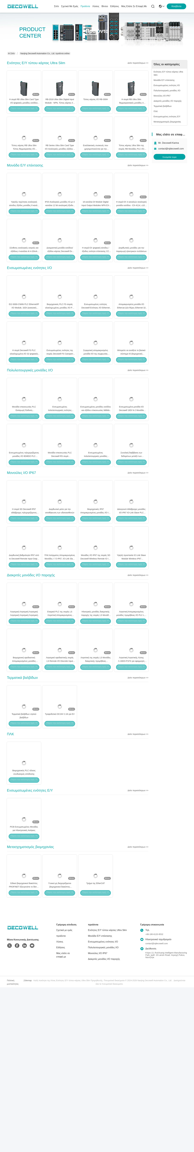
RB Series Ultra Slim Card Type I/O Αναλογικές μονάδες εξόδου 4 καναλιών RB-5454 (60, 169)
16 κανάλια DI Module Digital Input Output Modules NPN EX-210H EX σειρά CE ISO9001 (96, 235)
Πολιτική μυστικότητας (13, 1147)
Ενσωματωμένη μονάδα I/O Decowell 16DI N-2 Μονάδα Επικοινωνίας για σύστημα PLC (131, 481)
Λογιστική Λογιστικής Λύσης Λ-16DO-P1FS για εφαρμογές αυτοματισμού (131, 784)
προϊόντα (85, 6)
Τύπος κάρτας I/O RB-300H (95, 109)
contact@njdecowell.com (171, 148)
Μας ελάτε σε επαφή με (134, 6)
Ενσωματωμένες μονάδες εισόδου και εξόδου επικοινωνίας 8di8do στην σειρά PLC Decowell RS (95, 481)
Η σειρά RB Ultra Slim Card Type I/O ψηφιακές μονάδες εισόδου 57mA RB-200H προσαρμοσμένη (24, 112)
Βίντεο (104, 6)
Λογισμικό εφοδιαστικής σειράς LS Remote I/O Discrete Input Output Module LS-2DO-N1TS (59, 784)
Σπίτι (56, 6)
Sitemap (28, 1145)
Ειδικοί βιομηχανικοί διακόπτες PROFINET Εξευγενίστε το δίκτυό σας (24, 1051)
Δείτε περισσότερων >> (138, 63)
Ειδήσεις (114, 6)
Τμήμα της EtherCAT (95, 1047)
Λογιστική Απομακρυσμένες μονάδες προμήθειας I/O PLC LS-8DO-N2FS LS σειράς (131, 727)
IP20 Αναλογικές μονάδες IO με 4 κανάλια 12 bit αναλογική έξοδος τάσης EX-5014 (60, 235)
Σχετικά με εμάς (69, 6)
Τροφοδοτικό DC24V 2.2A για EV (59, 847)
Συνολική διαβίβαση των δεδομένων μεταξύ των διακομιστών (131, 538)
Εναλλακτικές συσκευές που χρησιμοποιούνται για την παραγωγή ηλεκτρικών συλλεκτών (95, 169)
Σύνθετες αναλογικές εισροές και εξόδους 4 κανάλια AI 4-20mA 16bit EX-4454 (24, 292)
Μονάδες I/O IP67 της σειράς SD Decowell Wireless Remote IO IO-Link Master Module (95, 661)
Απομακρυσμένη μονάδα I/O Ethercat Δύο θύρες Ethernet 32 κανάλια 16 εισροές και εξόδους (131, 358)
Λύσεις (95, 6)
